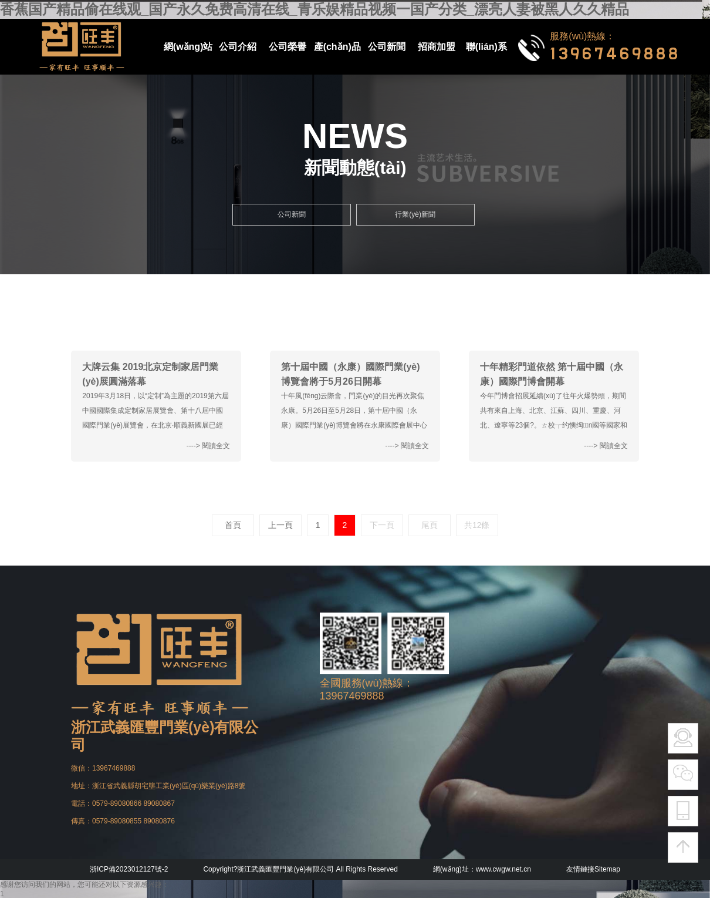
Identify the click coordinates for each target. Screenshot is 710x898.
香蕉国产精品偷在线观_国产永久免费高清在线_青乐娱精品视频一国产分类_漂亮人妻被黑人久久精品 (314, 9)
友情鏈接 (580, 869)
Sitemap (607, 869)
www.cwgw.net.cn (503, 869)
